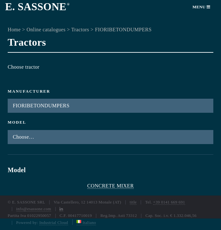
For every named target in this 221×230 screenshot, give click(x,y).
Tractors (80, 29)
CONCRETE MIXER (110, 185)
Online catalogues (46, 29)
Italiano (86, 222)
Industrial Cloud (53, 222)
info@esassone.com (33, 209)
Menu (201, 7)
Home (14, 29)
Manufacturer (29, 91)
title (133, 202)
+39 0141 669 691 (169, 202)
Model (17, 122)
